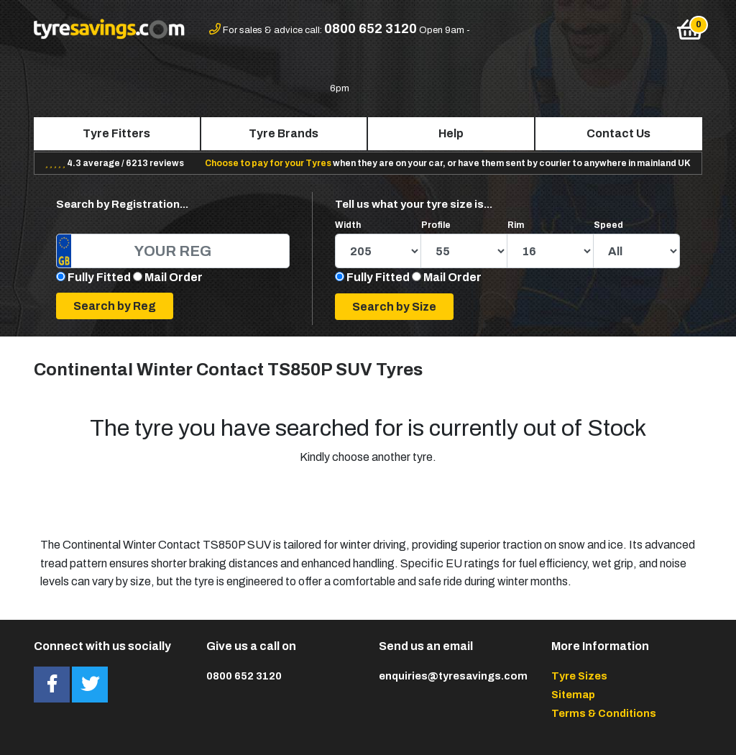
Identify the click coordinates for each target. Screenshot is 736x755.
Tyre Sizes (579, 676)
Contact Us (618, 133)
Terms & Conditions (603, 713)
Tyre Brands (283, 133)
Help (451, 133)
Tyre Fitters (116, 133)
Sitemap (573, 694)
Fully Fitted (99, 277)
